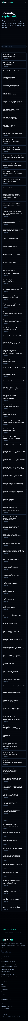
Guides (3, 994)
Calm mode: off (19, 932)
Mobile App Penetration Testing (9, 966)
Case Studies (4, 989)
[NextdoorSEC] (7, 2)
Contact (3, 997)
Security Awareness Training (8, 974)
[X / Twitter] (6, 951)
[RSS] (10, 951)
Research (3, 991)
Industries (3, 986)
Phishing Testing (5, 971)
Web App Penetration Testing (8, 964)
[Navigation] (26, 2)
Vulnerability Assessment (7, 969)
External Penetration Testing (8, 959)
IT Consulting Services (7, 976)
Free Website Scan (6, 999)
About (2, 984)
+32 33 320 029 (5, 1008)
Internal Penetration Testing (8, 961)
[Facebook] (2, 951)
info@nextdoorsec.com (7, 1006)
